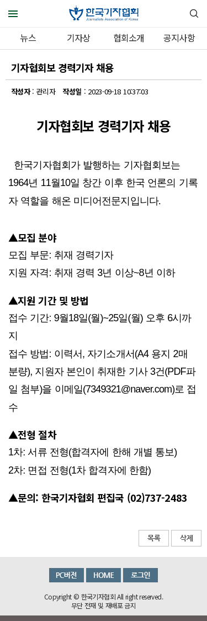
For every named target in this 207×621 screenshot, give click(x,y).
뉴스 (27, 37)
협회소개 (129, 37)
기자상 (79, 37)
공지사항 (179, 37)
